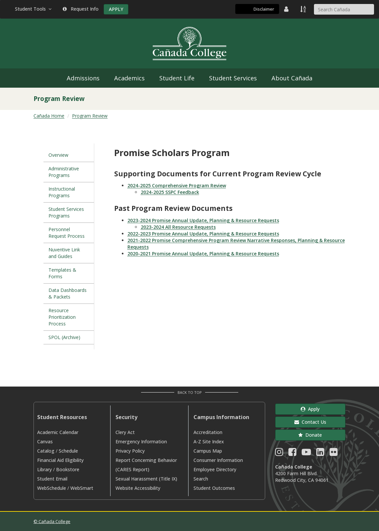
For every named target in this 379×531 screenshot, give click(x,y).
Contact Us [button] (310, 422)
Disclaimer (264, 9)
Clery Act (125, 432)
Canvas (45, 441)
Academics (129, 78)
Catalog (45, 451)
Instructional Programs (61, 192)
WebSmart (81, 488)
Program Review (90, 116)
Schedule (68, 451)
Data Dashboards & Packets (67, 293)
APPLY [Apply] (116, 9)
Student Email (52, 479)
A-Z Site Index (208, 441)
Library (44, 469)
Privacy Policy (130, 451)
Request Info (81, 9)
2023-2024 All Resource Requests (178, 227)
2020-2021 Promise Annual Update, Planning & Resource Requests (203, 253)
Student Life (176, 78)
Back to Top (190, 392)
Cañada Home (49, 116)
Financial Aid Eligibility (60, 460)
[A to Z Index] (303, 9)
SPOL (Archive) (64, 337)
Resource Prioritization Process (62, 317)
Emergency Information (141, 441)
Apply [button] (310, 409)
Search (200, 479)
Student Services (233, 78)
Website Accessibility (137, 488)
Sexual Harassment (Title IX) (146, 479)
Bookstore (67, 469)
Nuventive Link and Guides (64, 252)
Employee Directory (214, 469)
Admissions (83, 78)
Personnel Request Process (66, 232)
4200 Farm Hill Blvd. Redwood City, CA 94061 (302, 476)
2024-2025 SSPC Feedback (170, 192)
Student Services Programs (66, 212)
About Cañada (291, 78)
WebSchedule (51, 488)
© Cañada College (52, 521)
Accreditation (207, 432)
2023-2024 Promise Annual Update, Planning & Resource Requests (203, 220)
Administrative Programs (63, 171)
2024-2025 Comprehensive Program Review (176, 185)
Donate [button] (310, 435)
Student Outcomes (214, 488)
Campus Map (207, 451)
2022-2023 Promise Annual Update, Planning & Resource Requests (203, 233)
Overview (58, 155)
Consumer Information (218, 460)
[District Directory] (287, 9)
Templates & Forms (62, 273)
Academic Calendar (57, 432)
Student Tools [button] (34, 9)
